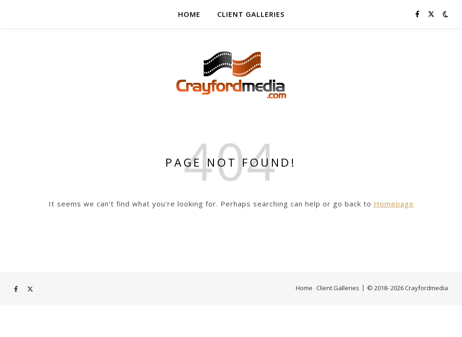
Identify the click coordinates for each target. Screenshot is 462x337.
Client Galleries (250, 14)
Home (189, 14)
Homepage (394, 203)
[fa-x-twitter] (431, 13)
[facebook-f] (418, 13)
